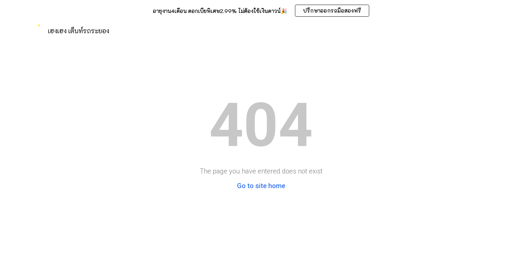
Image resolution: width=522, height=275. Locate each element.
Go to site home (261, 186)
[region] (261, 10)
